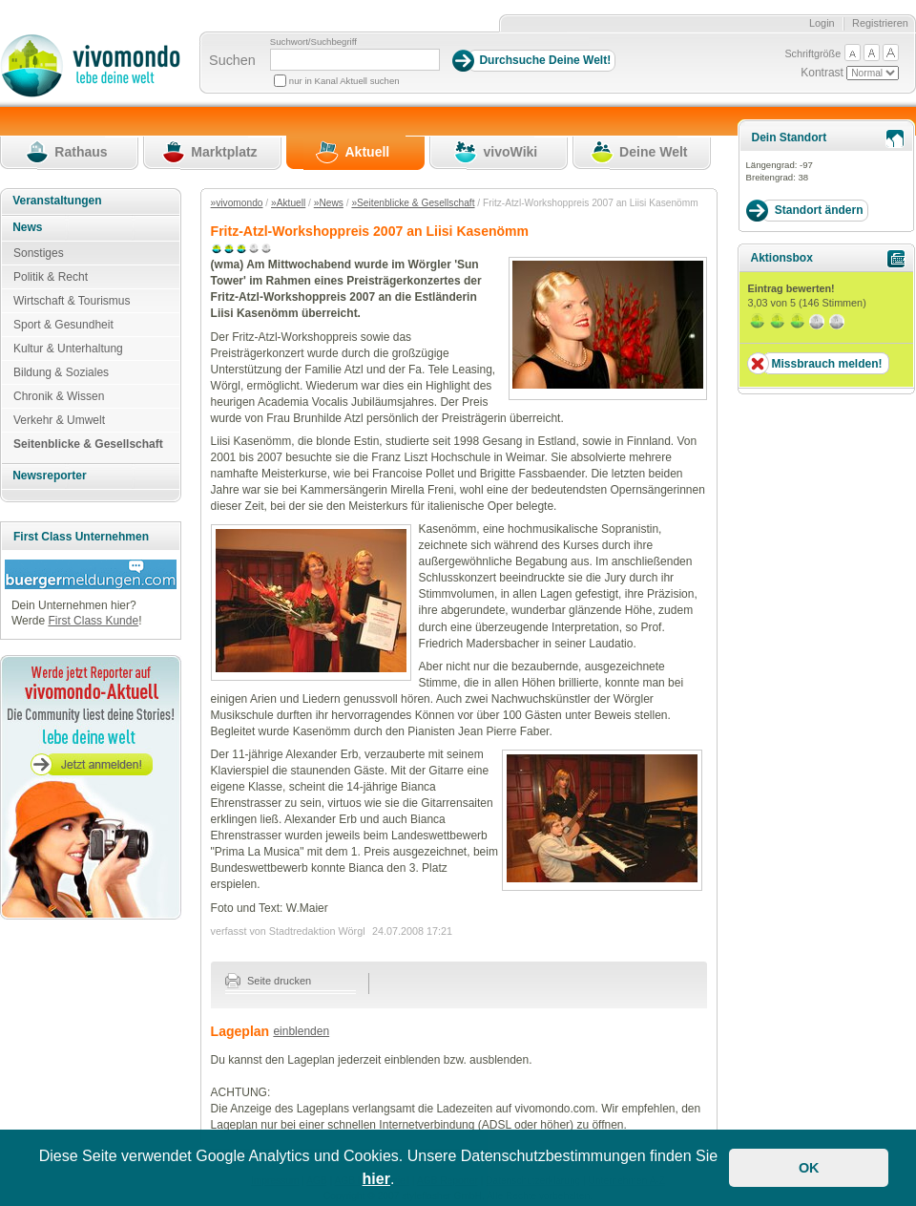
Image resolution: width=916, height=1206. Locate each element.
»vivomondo (237, 203)
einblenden (301, 1031)
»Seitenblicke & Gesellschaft (412, 203)
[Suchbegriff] (355, 60)
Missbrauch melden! (826, 363)
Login (822, 23)
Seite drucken (268, 980)
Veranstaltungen (56, 200)
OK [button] (809, 1167)
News (27, 227)
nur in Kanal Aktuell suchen (344, 80)
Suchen (232, 60)
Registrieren (880, 23)
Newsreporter (49, 475)
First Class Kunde (93, 620)
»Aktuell (288, 203)
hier (376, 1179)
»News (329, 203)
